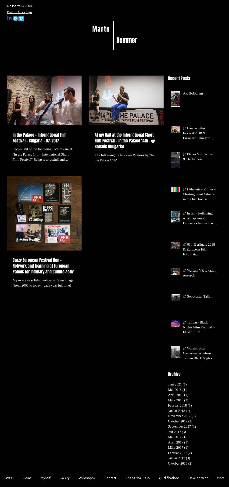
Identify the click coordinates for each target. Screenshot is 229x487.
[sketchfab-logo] (15, 18)
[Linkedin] (9, 18)
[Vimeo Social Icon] (21, 18)
